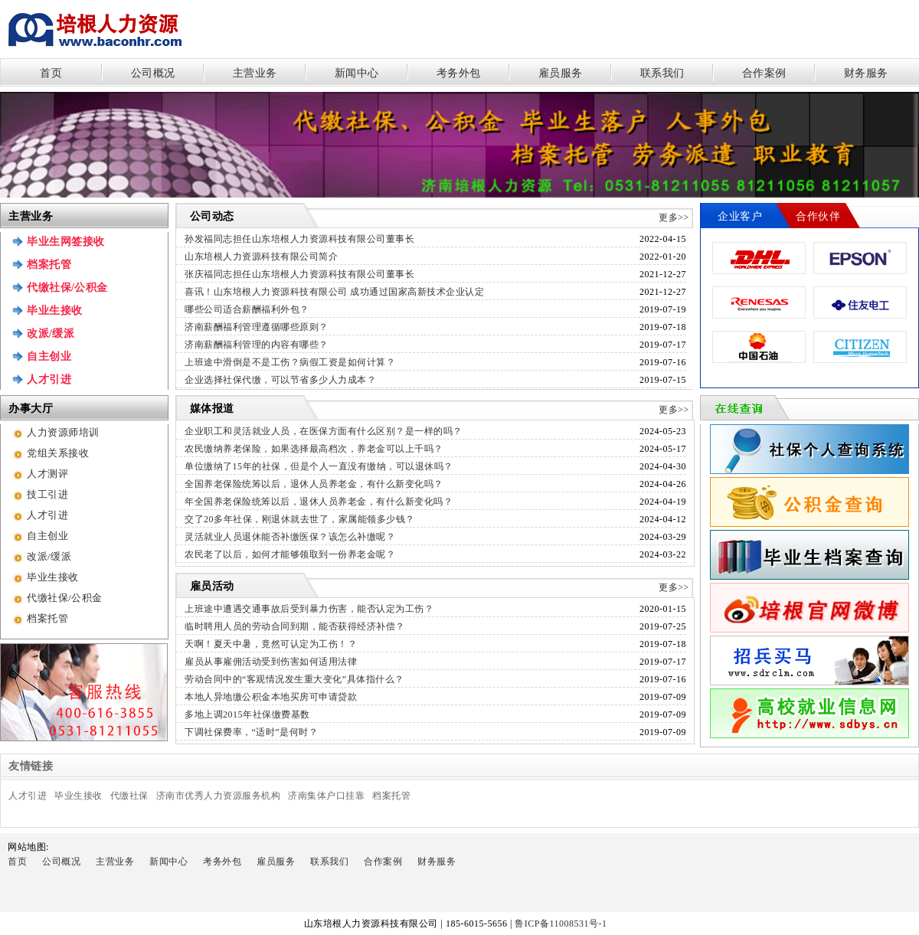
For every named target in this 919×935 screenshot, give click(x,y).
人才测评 (47, 473)
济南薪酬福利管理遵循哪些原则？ (257, 327)
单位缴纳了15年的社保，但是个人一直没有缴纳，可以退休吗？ (319, 466)
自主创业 (49, 356)
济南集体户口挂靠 (326, 795)
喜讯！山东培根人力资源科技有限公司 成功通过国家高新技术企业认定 (334, 291)
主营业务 (255, 73)
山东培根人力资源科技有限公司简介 (261, 256)
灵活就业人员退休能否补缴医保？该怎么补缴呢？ (290, 536)
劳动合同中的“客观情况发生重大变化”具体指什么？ (294, 679)
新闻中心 (357, 73)
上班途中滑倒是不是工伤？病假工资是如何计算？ (290, 362)
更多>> (674, 217)
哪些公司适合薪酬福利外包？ (247, 309)
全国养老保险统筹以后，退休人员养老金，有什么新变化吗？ (314, 484)
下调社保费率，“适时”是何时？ (251, 732)
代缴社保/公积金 (67, 287)
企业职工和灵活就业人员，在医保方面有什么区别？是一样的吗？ (324, 431)
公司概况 (153, 73)
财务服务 (866, 73)
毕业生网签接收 (66, 241)
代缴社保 (129, 795)
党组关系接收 (58, 453)
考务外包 (459, 73)
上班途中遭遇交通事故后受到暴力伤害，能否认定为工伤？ (309, 608)
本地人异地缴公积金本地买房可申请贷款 (271, 696)
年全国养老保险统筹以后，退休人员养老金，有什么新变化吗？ (319, 501)
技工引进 (47, 494)
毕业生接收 (55, 310)
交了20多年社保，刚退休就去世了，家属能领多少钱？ (300, 519)
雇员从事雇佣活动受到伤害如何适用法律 (271, 661)
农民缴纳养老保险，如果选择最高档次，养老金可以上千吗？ (314, 448)
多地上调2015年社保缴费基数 (247, 714)
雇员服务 (560, 73)
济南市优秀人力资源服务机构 (218, 795)
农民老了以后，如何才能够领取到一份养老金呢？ (290, 554)
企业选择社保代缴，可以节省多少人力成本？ (280, 379)
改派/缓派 (50, 333)
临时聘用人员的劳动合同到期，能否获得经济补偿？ (295, 626)
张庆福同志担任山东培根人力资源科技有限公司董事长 (299, 274)
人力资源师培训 (63, 432)
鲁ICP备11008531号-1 (565, 923)
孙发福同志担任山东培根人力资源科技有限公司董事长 (299, 239)
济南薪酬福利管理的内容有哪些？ (257, 344)
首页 (51, 73)
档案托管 (49, 264)
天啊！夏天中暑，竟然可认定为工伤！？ (271, 644)
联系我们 (662, 73)
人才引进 (49, 379)
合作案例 (764, 73)
